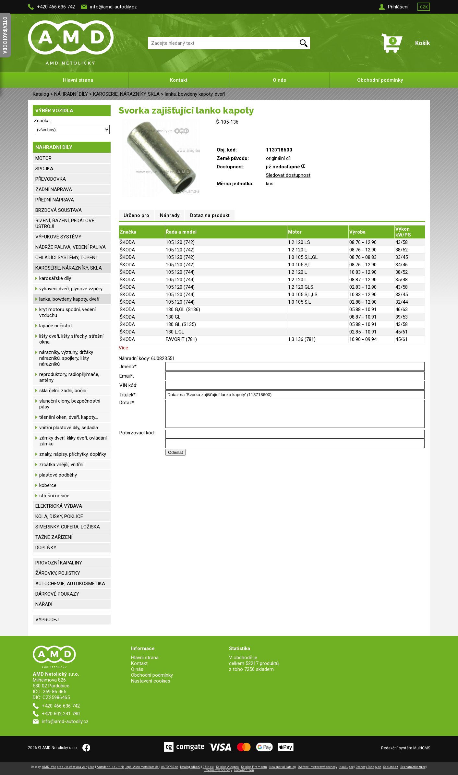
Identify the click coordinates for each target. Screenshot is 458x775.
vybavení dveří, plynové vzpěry (70, 289)
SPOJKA (44, 169)
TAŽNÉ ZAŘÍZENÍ (53, 537)
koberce (47, 485)
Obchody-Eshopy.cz (368, 767)
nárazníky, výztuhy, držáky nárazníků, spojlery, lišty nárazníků (66, 358)
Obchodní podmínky (380, 80)
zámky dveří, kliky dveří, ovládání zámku (73, 441)
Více (123, 348)
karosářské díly (55, 278)
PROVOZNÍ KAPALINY (58, 563)
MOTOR (43, 158)
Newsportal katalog (282, 767)
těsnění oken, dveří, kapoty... (68, 417)
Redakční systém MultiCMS (405, 748)
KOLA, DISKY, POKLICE (59, 516)
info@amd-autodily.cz (113, 7)
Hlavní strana (78, 80)
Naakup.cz (346, 767)
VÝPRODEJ (47, 620)
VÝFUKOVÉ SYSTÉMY (58, 237)
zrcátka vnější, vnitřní (61, 464)
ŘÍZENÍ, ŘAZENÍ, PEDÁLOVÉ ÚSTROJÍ (64, 223)
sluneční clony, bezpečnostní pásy (69, 404)
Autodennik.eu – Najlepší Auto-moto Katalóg (128, 767)
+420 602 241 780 (61, 714)
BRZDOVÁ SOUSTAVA (58, 210)
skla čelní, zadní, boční (62, 391)
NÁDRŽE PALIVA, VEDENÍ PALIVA (70, 247)
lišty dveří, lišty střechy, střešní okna (71, 339)
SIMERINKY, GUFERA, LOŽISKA (67, 527)
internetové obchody (218, 770)
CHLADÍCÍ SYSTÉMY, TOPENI (66, 257)
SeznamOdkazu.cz (413, 767)
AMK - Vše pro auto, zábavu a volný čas (68, 767)
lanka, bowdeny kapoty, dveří (195, 94)
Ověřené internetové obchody (317, 767)
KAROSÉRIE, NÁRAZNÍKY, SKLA (126, 94)
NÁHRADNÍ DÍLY (71, 94)
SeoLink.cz (390, 767)
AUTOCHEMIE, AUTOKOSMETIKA (70, 584)
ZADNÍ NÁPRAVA (53, 189)
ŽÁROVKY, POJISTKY (57, 573)
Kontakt (178, 80)
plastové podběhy (58, 475)
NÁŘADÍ (43, 604)
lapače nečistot (55, 326)
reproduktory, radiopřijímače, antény (69, 377)
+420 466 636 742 (56, 7)
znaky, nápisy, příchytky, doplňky (72, 454)
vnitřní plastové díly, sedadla (68, 427)
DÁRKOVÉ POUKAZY (57, 594)
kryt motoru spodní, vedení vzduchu (67, 312)
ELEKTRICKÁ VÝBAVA (58, 506)
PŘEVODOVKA (50, 179)
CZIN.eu (208, 767)
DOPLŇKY (45, 548)
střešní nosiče (54, 496)
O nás (279, 80)
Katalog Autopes (227, 767)
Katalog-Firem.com (254, 767)
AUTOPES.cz (169, 767)
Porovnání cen (244, 770)
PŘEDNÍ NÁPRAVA (54, 200)
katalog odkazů (190, 767)
